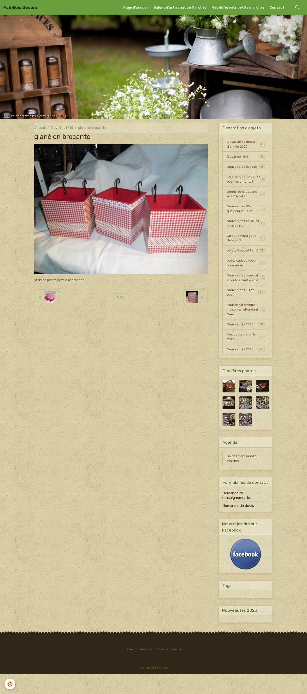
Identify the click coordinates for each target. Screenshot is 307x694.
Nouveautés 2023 (246, 341)
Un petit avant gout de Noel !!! (246, 241)
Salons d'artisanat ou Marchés (180, 8)
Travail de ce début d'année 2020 (246, 144)
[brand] (20, 7)
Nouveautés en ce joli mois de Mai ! (246, 226)
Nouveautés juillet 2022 (246, 308)
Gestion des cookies (153, 688)
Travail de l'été (62, 128)
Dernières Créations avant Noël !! (246, 195)
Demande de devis (238, 524)
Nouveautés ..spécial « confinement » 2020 (246, 290)
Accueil (40, 128)
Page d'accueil (135, 8)
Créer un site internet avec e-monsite (153, 669)
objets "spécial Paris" (246, 257)
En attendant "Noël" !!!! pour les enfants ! (246, 180)
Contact (277, 8)
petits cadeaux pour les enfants (246, 272)
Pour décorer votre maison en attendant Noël (246, 326)
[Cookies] (10, 684)
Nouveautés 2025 (246, 367)
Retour (121, 297)
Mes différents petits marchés (238, 8)
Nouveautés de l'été (246, 167)
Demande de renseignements (236, 514)
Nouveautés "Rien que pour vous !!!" (246, 211)
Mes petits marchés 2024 (246, 354)
